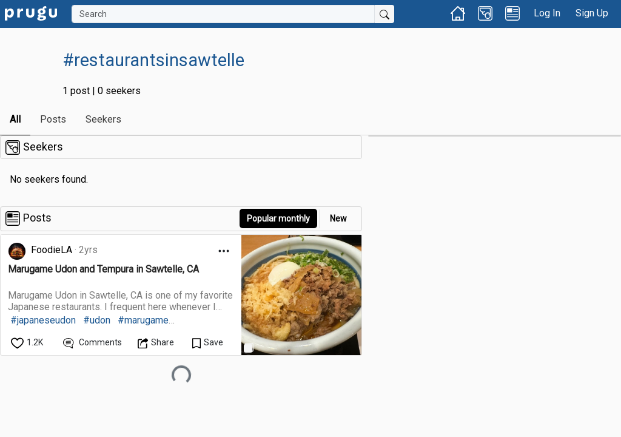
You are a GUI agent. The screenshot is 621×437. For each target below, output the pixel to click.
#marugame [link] (143, 320)
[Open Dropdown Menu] (223, 251)
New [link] (338, 218)
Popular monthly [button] (278, 218)
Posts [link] (53, 119)
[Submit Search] (384, 14)
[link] (31, 12)
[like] (28, 342)
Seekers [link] (103, 119)
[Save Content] (207, 342)
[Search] (223, 14)
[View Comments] (92, 342)
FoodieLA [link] (51, 250)
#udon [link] (96, 320)
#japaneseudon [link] (43, 320)
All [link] (15, 119)
